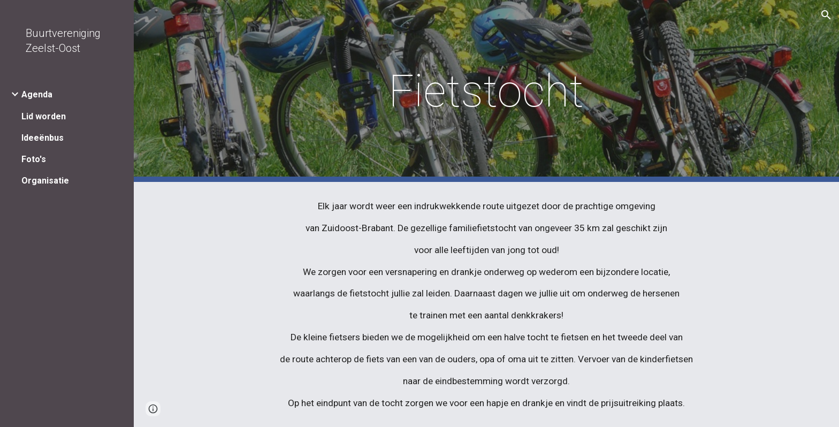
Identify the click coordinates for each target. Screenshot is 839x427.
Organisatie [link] (45, 181)
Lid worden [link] (43, 116)
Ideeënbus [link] (42, 138)
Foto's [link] (33, 159)
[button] (826, 15)
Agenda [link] (36, 94)
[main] (486, 91)
